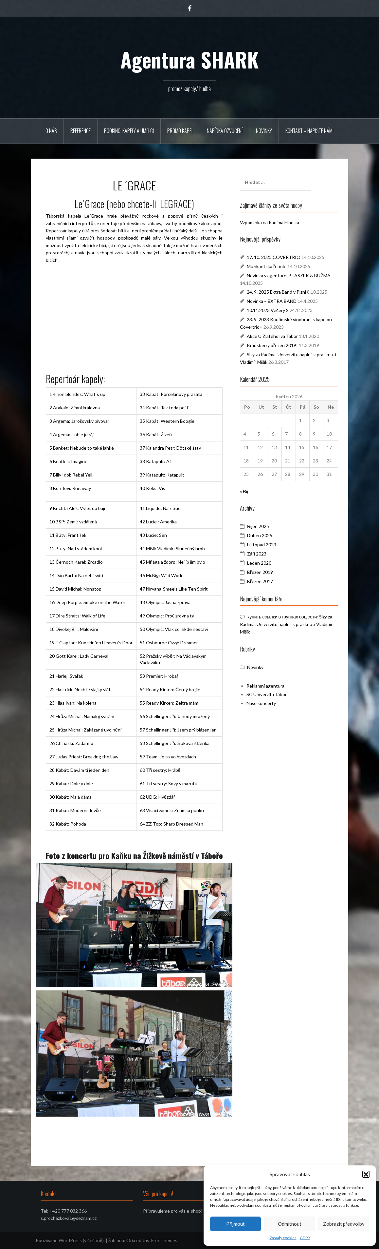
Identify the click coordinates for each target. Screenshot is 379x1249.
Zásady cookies (283, 1237)
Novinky (264, 131)
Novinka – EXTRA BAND (272, 301)
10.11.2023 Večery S (268, 310)
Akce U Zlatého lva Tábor (272, 336)
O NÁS (51, 131)
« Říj (244, 491)
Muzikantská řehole (266, 266)
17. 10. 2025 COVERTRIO (273, 257)
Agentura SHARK (189, 59)
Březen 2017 (260, 581)
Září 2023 (256, 553)
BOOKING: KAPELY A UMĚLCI (129, 131)
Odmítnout (289, 1224)
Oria (130, 1240)
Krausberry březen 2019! (272, 345)
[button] (366, 1174)
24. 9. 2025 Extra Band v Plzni (276, 292)
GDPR (305, 1237)
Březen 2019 (260, 572)
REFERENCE (80, 131)
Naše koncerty (261, 703)
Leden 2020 (259, 563)
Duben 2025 (259, 535)
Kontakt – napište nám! (309, 131)
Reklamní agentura (265, 686)
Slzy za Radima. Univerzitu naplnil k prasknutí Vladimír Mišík (286, 624)
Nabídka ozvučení (225, 131)
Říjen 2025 (258, 526)
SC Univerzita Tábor (266, 694)
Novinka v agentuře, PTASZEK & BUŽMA (289, 275)
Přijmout (235, 1224)
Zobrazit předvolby (344, 1224)
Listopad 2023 (261, 544)
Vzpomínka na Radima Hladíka (269, 222)
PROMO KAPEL (180, 131)
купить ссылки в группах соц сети (282, 616)
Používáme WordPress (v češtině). (70, 1240)
